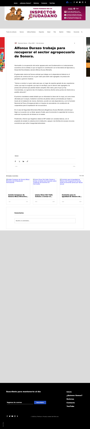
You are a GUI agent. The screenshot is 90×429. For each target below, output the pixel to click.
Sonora (22, 32)
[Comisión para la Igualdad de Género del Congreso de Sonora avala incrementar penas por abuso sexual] (72, 185)
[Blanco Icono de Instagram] (82, 2)
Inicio (69, 392)
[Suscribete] (40, 402)
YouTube (70, 406)
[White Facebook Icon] (7, 416)
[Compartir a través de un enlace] (27, 161)
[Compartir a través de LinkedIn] (23, 161)
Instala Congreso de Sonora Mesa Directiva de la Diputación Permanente (17, 195)
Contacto (71, 403)
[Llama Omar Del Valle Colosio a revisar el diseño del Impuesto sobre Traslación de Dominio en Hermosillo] (45, 185)
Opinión (61, 32)
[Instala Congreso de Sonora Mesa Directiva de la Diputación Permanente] (18, 185)
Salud (48, 32)
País (55, 32)
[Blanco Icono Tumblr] (85, 2)
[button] (82, 32)
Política (68, 32)
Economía (76, 32)
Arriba (3, 424)
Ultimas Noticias (31, 32)
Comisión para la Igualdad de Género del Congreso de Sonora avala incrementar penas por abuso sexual (71, 195)
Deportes (41, 32)
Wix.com (56, 416)
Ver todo (81, 175)
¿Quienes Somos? (74, 395)
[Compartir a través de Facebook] (15, 161)
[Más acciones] (75, 43)
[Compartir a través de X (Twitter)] (19, 161)
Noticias (70, 399)
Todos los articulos (11, 32)
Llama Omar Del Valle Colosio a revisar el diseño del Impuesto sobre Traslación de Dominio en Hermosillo (44, 195)
